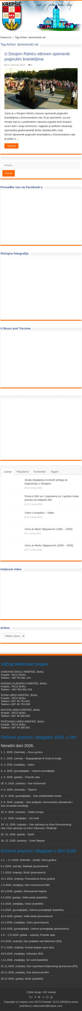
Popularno (23, 471)
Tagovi (54, 471)
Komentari (40, 471)
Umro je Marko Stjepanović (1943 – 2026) (49, 545)
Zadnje (8, 471)
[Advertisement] (32, 429)
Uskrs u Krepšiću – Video (39, 512)
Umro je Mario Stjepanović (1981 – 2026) (49, 529)
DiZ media (49, 992)
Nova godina (35, 752)
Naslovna (5, 37)
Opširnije (11, 145)
